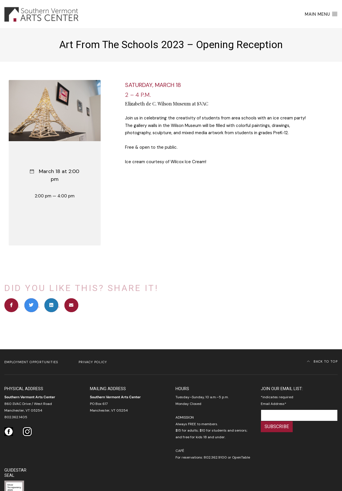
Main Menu (321, 14)
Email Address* (273, 403)
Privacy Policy (93, 362)
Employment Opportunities (31, 362)
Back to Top (322, 361)
